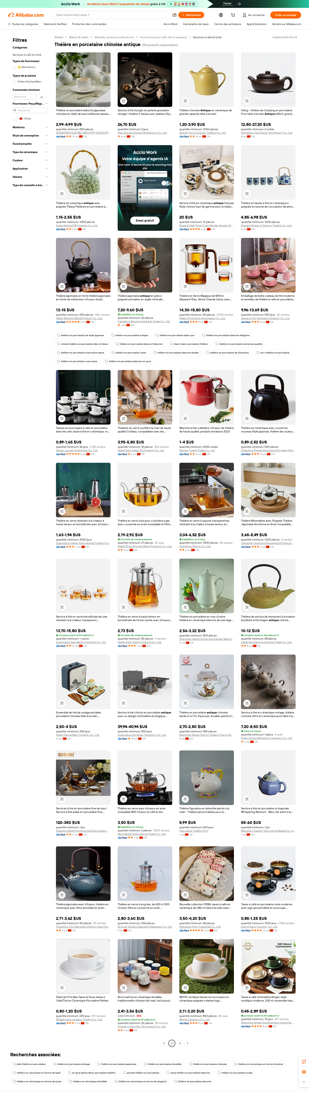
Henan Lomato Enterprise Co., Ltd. (77, 450)
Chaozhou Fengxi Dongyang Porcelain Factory (268, 450)
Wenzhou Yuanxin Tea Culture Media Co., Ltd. (268, 830)
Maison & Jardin (78, 37)
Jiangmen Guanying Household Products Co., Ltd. (268, 543)
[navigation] (30, 540)
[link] (304, 1061)
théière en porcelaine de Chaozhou (227, 352)
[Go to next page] (187, 1043)
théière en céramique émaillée (88, 1081)
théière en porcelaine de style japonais (80, 335)
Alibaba (58, 37)
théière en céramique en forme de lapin (37, 1072)
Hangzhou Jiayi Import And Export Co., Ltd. (267, 132)
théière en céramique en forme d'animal (258, 1064)
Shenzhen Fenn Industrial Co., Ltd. (200, 926)
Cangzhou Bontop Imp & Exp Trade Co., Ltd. (144, 321)
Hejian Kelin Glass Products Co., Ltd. (140, 642)
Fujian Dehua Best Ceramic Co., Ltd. (78, 734)
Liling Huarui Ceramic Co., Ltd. (259, 926)
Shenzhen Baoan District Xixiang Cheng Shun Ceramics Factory (206, 734)
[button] (174, 15)
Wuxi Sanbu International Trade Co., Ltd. (142, 834)
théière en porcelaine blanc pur (175, 335)
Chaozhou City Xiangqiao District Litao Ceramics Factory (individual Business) (83, 926)
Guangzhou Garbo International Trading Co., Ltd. (83, 543)
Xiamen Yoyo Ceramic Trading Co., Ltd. (202, 132)
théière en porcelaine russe (129, 352)
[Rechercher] (191, 15)
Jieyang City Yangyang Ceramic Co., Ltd (265, 318)
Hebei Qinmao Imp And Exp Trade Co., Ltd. (266, 642)
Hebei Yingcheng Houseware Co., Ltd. (202, 318)
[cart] (234, 15)
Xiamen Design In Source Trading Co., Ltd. (266, 225)
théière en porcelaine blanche (192, 1081)
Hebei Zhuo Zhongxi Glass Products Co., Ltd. (145, 546)
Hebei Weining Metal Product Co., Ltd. (79, 318)
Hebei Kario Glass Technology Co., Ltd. (141, 450)
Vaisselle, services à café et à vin (114, 37)
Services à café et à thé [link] (207, 37)
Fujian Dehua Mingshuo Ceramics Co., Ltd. (266, 738)
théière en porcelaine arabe (235, 1072)
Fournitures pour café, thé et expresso (163, 37)
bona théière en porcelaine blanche (188, 1072)
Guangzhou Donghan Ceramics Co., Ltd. (142, 734)
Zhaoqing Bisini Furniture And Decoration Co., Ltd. (83, 830)
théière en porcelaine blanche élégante (226, 335)
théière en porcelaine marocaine (77, 361)
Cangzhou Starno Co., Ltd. (195, 546)
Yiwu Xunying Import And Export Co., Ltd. (142, 132)
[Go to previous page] (164, 1043)
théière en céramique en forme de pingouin (140, 1081)
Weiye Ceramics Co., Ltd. (194, 1019)
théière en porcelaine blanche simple (176, 352)
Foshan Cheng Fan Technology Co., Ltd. (142, 1026)
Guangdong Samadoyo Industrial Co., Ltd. (81, 642)
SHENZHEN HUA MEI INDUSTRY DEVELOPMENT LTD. (83, 132)
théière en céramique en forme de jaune (37, 1081)
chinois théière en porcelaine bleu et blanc (82, 344)
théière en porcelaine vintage (71, 1064)
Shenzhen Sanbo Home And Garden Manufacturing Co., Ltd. (206, 639)
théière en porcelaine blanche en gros (128, 361)
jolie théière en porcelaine (29, 1064)
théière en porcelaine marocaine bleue (80, 352)
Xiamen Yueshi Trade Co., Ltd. (197, 450)
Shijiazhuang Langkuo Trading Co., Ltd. (79, 1019)
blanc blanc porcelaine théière (189, 344)
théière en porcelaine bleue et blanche (139, 344)
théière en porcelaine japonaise (116, 1064)
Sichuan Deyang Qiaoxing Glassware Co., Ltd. (145, 926)
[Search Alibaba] (112, 15)
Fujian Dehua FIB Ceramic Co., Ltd (76, 225)
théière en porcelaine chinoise (208, 1064)
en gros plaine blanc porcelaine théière (91, 1072)
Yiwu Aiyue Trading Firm (193, 830)
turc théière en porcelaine (272, 352)
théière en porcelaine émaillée (163, 1064)
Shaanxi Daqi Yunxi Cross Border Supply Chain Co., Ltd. (206, 225)
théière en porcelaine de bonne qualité (238, 344)
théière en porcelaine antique (129, 335)
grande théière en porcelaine (141, 1072)
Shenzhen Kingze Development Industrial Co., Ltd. (268, 1022)
